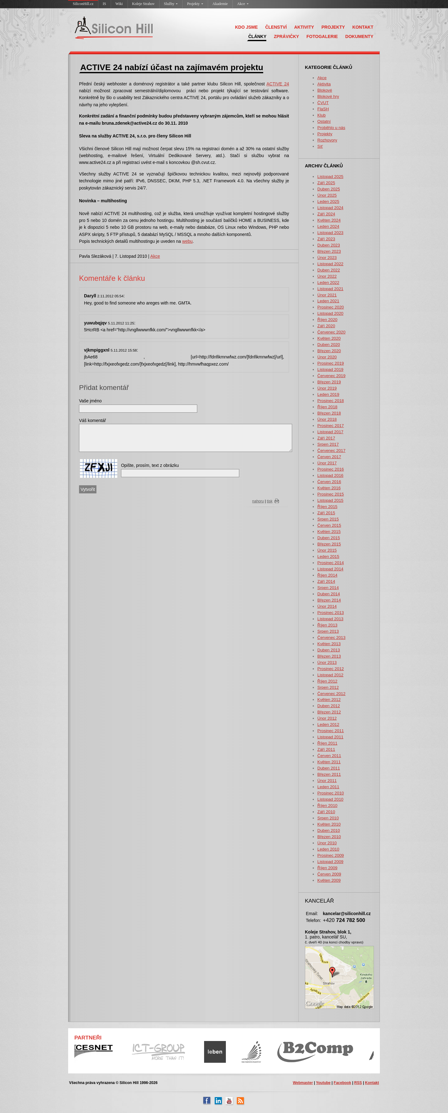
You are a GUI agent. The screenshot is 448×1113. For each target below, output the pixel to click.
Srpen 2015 (328, 519)
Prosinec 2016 (330, 469)
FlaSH (323, 109)
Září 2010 (326, 811)
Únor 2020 (327, 357)
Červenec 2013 (331, 637)
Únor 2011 (327, 780)
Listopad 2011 (330, 737)
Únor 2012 (327, 718)
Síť (320, 146)
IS (104, 4)
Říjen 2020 (327, 319)
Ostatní (324, 121)
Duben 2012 (328, 705)
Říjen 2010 (327, 805)
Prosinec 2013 (330, 612)
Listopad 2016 (330, 475)
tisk (270, 501)
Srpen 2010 (328, 818)
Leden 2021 (328, 301)
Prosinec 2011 (330, 730)
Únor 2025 (327, 195)
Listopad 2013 (330, 618)
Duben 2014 (328, 594)
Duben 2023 (328, 245)
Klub (321, 115)
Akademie (220, 4)
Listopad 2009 (330, 861)
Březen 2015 (329, 544)
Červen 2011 (329, 755)
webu (187, 241)
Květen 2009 (329, 880)
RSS (358, 1083)
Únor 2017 (327, 463)
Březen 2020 (329, 350)
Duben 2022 (328, 270)
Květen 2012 (329, 699)
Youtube (323, 1083)
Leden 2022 (328, 282)
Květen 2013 (329, 643)
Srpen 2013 (328, 631)
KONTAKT (362, 27)
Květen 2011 (329, 762)
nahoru (258, 501)
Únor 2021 (327, 295)
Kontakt (372, 1083)
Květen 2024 (329, 220)
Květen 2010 (329, 824)
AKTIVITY (304, 27)
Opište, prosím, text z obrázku (150, 465)
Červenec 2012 (331, 693)
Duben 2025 (328, 189)
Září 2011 (326, 749)
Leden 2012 (328, 724)
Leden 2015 (328, 556)
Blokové (324, 90)
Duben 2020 (328, 344)
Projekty (195, 4)
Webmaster (303, 1083)
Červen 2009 (329, 874)
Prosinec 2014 (330, 562)
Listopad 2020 (330, 313)
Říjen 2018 (327, 407)
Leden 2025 (328, 201)
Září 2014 (326, 581)
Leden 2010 (328, 849)
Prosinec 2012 (330, 668)
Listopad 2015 (330, 500)
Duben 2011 (328, 768)
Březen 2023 (329, 251)
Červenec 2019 (331, 375)
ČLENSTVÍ (276, 27)
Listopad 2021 (330, 288)
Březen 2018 (329, 413)
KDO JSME (246, 27)
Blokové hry (328, 96)
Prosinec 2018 (330, 400)
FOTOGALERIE (322, 36)
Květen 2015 (329, 531)
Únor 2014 (327, 606)
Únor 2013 (327, 662)
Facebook (342, 1083)
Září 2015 (326, 513)
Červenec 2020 (331, 332)
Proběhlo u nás (331, 127)
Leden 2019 (328, 394)
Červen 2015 (329, 525)
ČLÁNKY (257, 36)
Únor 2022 (327, 276)
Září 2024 (326, 214)
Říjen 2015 (327, 506)
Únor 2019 (327, 388)
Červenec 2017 (331, 450)
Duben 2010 (328, 830)
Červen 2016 (329, 481)
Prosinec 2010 (330, 793)
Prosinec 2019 (330, 363)
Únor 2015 (327, 550)
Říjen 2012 (327, 681)
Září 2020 (326, 326)
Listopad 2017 (330, 431)
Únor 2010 (327, 843)
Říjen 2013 (327, 625)
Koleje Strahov (143, 4)
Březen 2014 (329, 600)
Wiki (119, 4)
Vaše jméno (90, 400)
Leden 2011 (328, 786)
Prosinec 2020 (330, 307)
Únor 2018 (327, 419)
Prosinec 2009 (330, 855)
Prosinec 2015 (330, 494)
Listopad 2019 (330, 369)
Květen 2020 (329, 338)
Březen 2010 (329, 836)
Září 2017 (326, 438)
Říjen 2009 (327, 868)
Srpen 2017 (328, 444)
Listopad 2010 (330, 799)
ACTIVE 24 (278, 83)
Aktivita (324, 84)
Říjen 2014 (327, 575)
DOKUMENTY (359, 36)
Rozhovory (327, 140)
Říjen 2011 (327, 743)
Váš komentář (92, 420)
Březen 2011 (329, 774)
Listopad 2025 (330, 176)
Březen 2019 (329, 382)
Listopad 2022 (330, 263)
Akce (242, 4)
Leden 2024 (328, 226)
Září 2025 (326, 182)
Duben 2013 (328, 650)
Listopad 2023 (330, 232)
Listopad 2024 (330, 207)
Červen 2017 (329, 456)
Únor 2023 (327, 257)
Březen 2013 (329, 656)
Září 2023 (326, 239)
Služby (171, 4)
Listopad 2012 (330, 675)
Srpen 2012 (328, 687)
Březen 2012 (329, 712)
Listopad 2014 (330, 569)
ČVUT (323, 102)
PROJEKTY (333, 27)
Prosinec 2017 (330, 425)
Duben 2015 (328, 537)
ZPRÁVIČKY (286, 36)
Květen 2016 (329, 488)
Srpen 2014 (328, 587)
